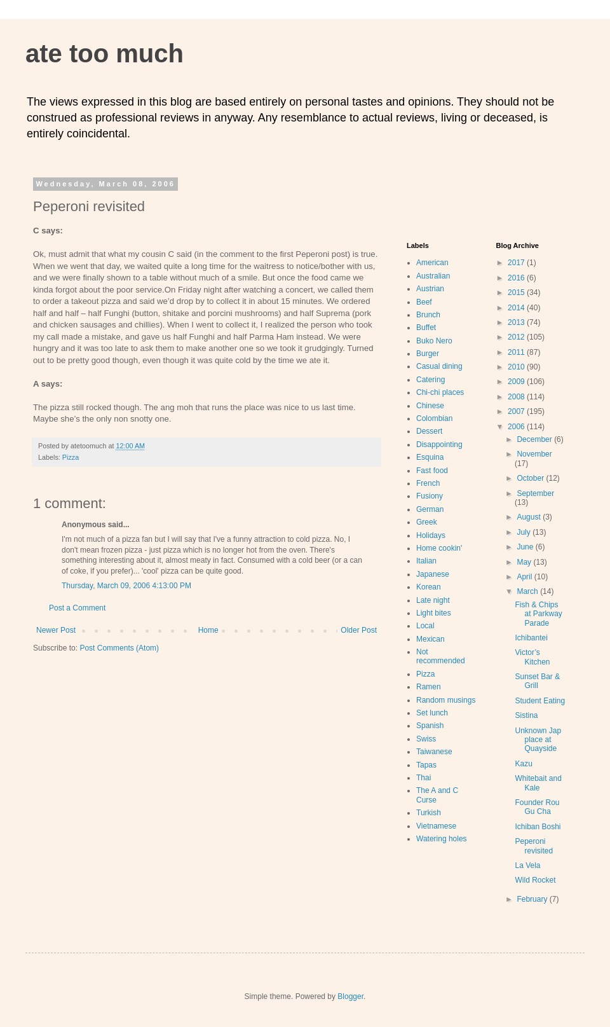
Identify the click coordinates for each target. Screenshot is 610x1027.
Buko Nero (434, 340)
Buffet (426, 327)
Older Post (359, 630)
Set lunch (432, 712)
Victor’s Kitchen (532, 657)
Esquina (430, 457)
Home (208, 630)
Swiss (426, 738)
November (534, 454)
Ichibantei (531, 637)
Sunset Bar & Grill (537, 681)
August (530, 517)
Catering (430, 379)
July (524, 532)
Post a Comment (77, 607)
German (430, 509)
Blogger (350, 996)
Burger (427, 353)
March (528, 591)
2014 (517, 307)
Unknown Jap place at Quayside (538, 740)
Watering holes (441, 838)
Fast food (432, 470)
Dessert (429, 431)
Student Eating (540, 700)
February (533, 899)
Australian (433, 276)
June (526, 546)
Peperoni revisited (534, 846)
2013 (517, 322)
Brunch (428, 314)
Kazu (523, 763)
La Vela (527, 865)
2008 (517, 396)
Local (425, 625)
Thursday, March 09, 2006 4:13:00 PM (126, 585)
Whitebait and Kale (538, 783)
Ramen (428, 686)
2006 (517, 426)
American (432, 262)
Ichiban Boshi (537, 826)
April (525, 576)
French (428, 483)
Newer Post (56, 630)
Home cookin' (439, 548)
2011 (517, 352)
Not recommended (440, 656)
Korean (428, 586)
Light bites (433, 613)
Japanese (432, 574)
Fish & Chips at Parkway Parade (538, 614)
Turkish (428, 812)
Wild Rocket (535, 880)
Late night (433, 600)
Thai (423, 777)
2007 (517, 411)
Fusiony (429, 496)
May (525, 562)
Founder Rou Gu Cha (537, 807)
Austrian (430, 288)
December (535, 439)
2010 (517, 366)
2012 (517, 337)
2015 (517, 292)
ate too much (104, 53)
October (531, 478)
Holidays (430, 535)
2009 (517, 381)
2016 (517, 277)
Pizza (70, 457)
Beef (424, 302)
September (535, 493)
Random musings (445, 700)
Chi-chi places (440, 392)
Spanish (430, 725)
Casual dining (439, 366)
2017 (517, 262)
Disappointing (439, 444)
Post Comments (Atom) (119, 648)
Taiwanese (434, 751)
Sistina (526, 715)
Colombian (434, 418)
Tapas (426, 765)
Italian (426, 560)
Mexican (430, 639)
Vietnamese (436, 826)
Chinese (430, 405)
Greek (426, 522)
